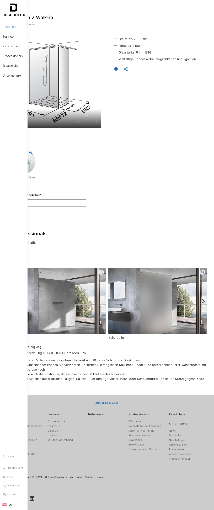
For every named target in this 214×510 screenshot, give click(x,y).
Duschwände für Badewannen (44, 409)
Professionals (150, 396)
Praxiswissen (182, 431)
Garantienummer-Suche (154, 433)
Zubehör (39, 429)
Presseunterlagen (185, 440)
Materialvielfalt (43, 447)
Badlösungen (42, 415)
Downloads (146, 424)
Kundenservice (78, 403)
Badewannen (42, 419)
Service (75, 396)
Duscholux (181, 417)
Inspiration (75, 417)
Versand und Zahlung (82, 421)
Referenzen (113, 396)
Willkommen (146, 403)
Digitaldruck (41, 433)
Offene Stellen (184, 426)
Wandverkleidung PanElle (49, 424)
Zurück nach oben (120, 384)
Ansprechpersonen (151, 419)
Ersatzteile (183, 396)
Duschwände (42, 403)
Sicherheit (40, 443)
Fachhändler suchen (51, 181)
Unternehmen (185, 405)
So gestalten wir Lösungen (149, 409)
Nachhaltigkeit (183, 422)
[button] (92, 108)
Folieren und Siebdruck (48, 438)
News (178, 412)
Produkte (41, 396)
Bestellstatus (148, 429)
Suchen (41, 197)
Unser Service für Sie (152, 415)
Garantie (74, 412)
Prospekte (75, 407)
